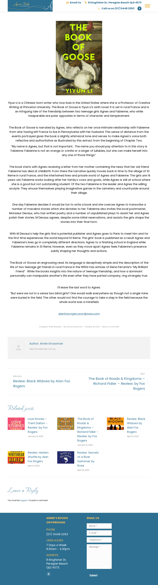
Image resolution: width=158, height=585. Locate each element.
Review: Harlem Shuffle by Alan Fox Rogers (38, 457)
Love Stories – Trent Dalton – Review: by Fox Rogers (38, 425)
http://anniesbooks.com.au (42, 349)
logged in (24, 500)
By (73, 326)
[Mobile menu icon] (147, 6)
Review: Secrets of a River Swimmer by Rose (88, 459)
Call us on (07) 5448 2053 (116, 8)
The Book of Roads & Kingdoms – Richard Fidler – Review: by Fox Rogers (87, 429)
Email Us (73, 2)
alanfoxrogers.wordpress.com (79, 314)
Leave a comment (110, 326)
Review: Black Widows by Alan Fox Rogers (136, 425)
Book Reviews (55, 326)
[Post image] (16, 424)
